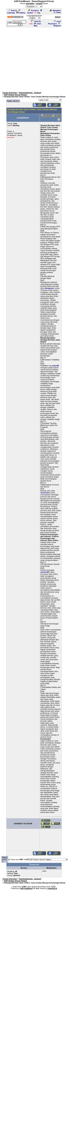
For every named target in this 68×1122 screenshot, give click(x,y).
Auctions (33, 10)
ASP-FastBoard (26, 888)
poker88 (55, 366)
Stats (57, 12)
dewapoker (49, 288)
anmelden (30, 3)
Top (37, 13)
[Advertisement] (33, 59)
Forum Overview (10, 93)
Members (55, 10)
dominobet (45, 493)
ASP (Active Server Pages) (15, 95)
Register (57, 25)
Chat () (36, 21)
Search (12, 10)
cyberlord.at (52, 888)
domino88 (44, 572)
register (39, 3)
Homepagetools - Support (30, 93)
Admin (58, 17)
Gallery (20, 13)
